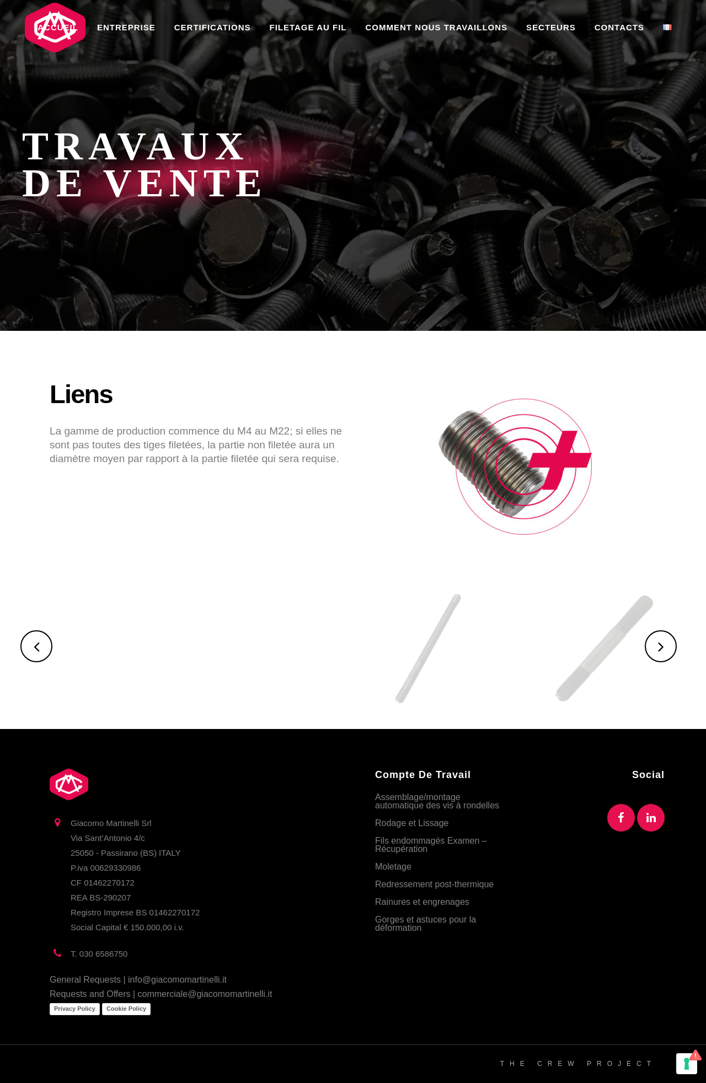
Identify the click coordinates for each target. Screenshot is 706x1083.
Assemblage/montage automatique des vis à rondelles (437, 801)
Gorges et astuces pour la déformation (425, 923)
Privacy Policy (74, 1008)
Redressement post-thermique (434, 884)
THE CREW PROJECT (578, 1064)
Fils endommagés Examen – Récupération (431, 845)
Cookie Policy (126, 1008)
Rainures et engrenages (422, 902)
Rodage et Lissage (411, 823)
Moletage (393, 866)
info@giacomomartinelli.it (177, 979)
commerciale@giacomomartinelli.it (205, 994)
